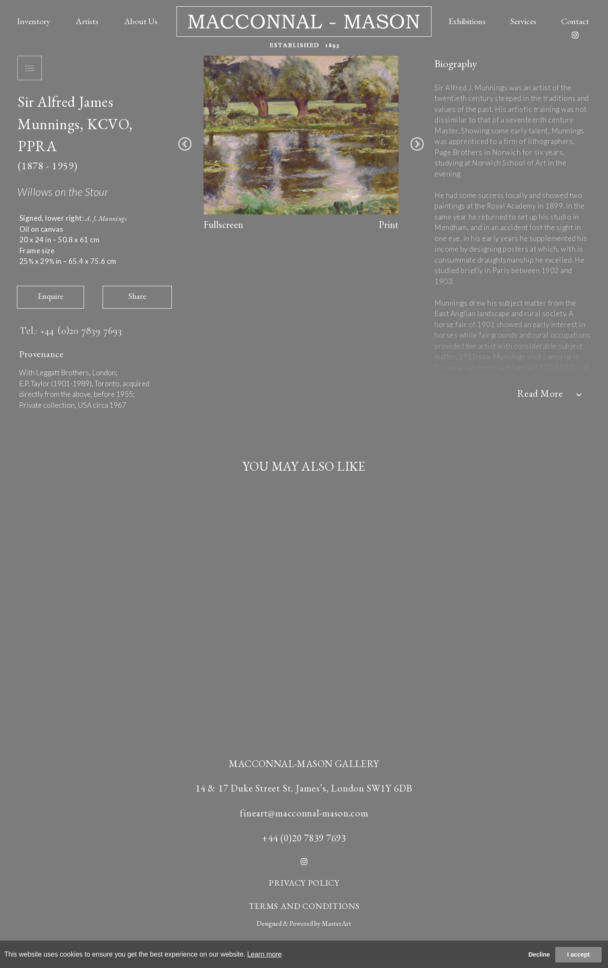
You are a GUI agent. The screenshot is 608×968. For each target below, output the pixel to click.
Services (523, 21)
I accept (578, 954)
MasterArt (336, 923)
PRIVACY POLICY (304, 882)
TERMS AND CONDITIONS (304, 905)
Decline (539, 954)
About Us (140, 21)
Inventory (33, 21)
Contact (575, 21)
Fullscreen (223, 224)
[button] (185, 144)
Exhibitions (467, 21)
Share (137, 296)
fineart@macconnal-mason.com (304, 813)
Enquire (50, 296)
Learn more (264, 954)
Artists (87, 21)
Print (389, 224)
